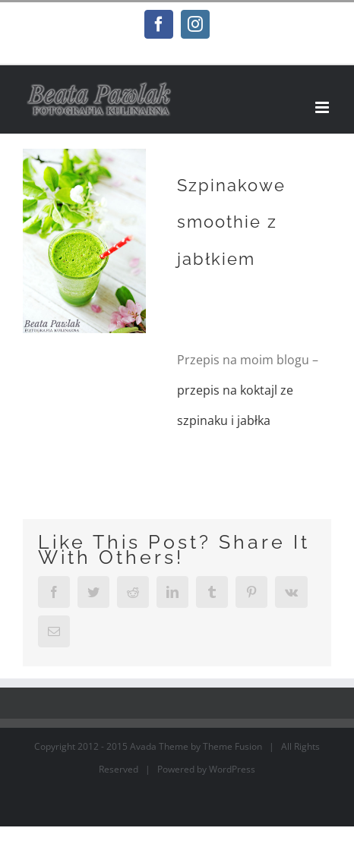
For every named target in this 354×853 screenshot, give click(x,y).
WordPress (232, 769)
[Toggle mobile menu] (323, 107)
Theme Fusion (232, 746)
